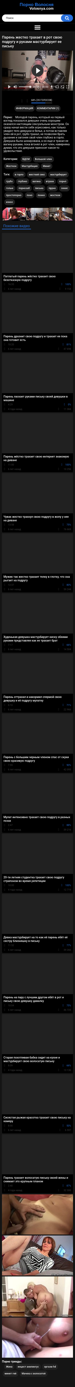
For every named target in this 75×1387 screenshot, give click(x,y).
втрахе (50, 181)
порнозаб (24, 188)
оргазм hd (50, 1366)
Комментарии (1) (48, 108)
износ (9, 202)
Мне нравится (22, 101)
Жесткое (11, 166)
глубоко (22, 181)
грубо (9, 181)
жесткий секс (37, 174)
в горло (19, 174)
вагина (37, 181)
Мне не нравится (27, 101)
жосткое (55, 195)
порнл (62, 181)
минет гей (10, 1373)
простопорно (14, 195)
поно (30, 195)
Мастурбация (30, 166)
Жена (9, 1366)
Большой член (43, 159)
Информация (24, 108)
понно (41, 195)
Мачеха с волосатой (33, 1373)
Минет (46, 166)
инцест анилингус (28, 1366)
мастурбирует (58, 174)
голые (9, 188)
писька (39, 188)
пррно (52, 188)
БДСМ (26, 159)
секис (64, 188)
